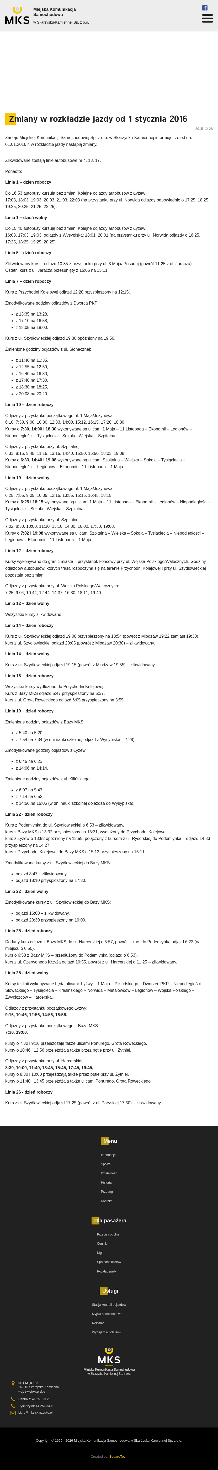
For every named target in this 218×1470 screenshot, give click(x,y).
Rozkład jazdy (107, 1271)
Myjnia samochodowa (107, 1314)
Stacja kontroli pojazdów (109, 1305)
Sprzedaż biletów (109, 1262)
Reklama (98, 1323)
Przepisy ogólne (108, 1234)
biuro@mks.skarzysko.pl (35, 1412)
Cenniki (102, 1243)
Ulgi (100, 1253)
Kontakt (106, 1201)
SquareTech (118, 1456)
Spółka (106, 1164)
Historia (106, 1182)
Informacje (108, 1155)
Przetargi (107, 1192)
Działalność (109, 1173)
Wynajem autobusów (106, 1332)
